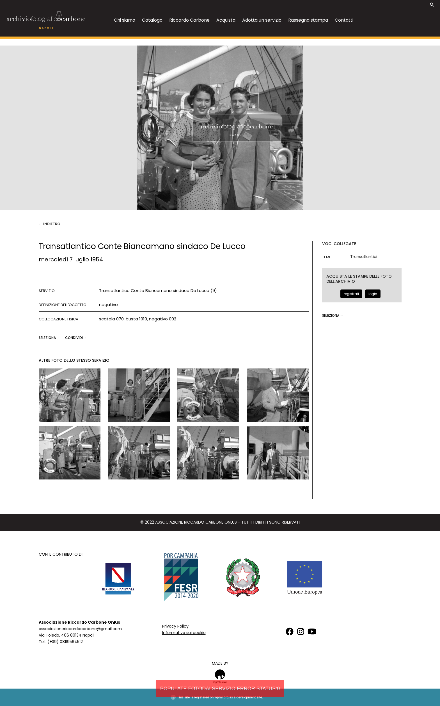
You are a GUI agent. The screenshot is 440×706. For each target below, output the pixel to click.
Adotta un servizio (261, 20)
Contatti (344, 20)
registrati (351, 293)
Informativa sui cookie (184, 632)
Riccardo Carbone (189, 20)
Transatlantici (363, 257)
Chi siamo (124, 20)
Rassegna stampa (308, 20)
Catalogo (152, 20)
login (372, 293)
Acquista (225, 20)
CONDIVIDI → (76, 337)
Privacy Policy (175, 626)
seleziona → (50, 337)
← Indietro (49, 224)
